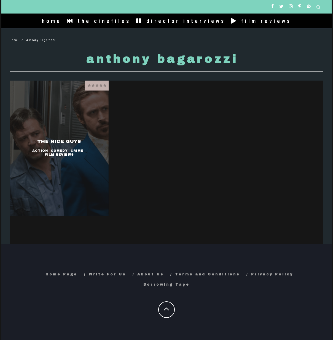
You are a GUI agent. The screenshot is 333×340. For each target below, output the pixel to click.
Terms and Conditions (207, 274)
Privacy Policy (272, 274)
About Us (150, 274)
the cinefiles (99, 21)
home (51, 21)
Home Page (61, 274)
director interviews (180, 21)
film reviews (261, 21)
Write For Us (107, 274)
